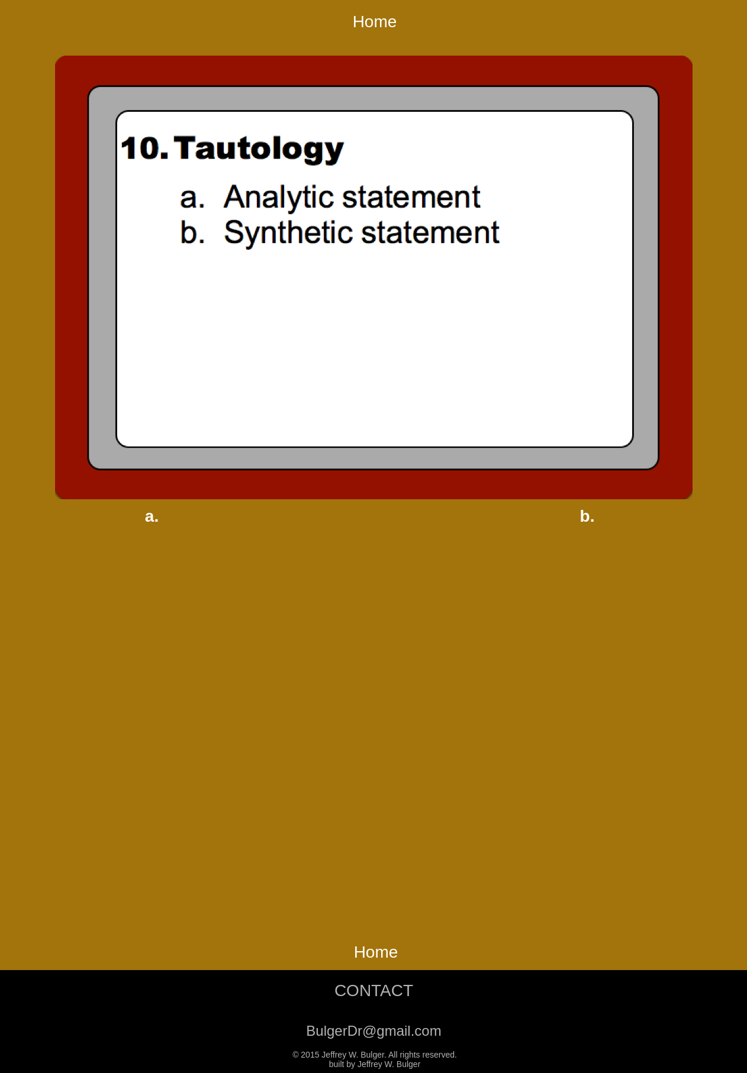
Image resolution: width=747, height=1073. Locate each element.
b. (587, 516)
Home (375, 21)
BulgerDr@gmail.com (373, 1031)
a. (152, 516)
